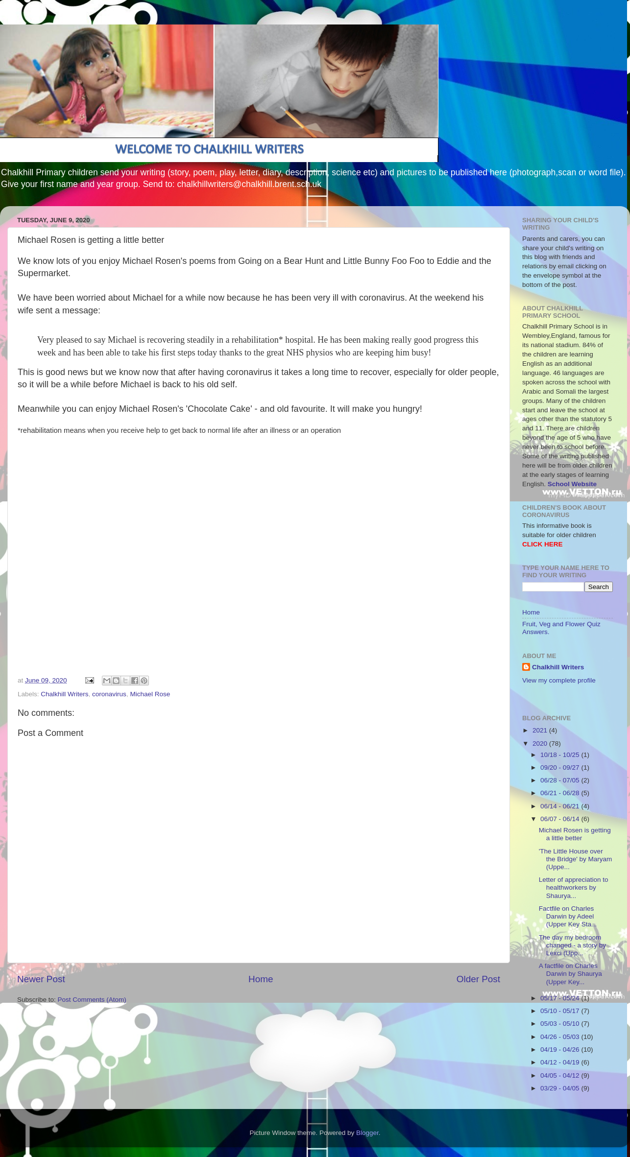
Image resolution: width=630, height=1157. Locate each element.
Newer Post (41, 979)
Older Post (478, 979)
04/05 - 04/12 (560, 1075)
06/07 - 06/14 (560, 819)
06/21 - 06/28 (560, 793)
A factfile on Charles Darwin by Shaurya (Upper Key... (570, 973)
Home (260, 979)
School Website (572, 484)
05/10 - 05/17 (560, 1011)
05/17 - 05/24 (560, 998)
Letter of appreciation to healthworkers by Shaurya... (573, 887)
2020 (541, 743)
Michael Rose (150, 694)
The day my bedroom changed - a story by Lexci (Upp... (572, 945)
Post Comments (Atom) (92, 999)
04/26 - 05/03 (560, 1036)
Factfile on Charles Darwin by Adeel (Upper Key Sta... (568, 916)
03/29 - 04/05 (560, 1088)
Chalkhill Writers (64, 694)
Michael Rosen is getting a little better (575, 834)
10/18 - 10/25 (560, 754)
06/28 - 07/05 (560, 780)
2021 (541, 730)
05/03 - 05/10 (560, 1023)
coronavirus (109, 694)
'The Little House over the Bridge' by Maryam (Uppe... (575, 859)
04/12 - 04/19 (560, 1062)
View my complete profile (559, 680)
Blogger (367, 1132)
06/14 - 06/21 (560, 806)
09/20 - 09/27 (560, 767)
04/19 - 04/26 (560, 1049)
